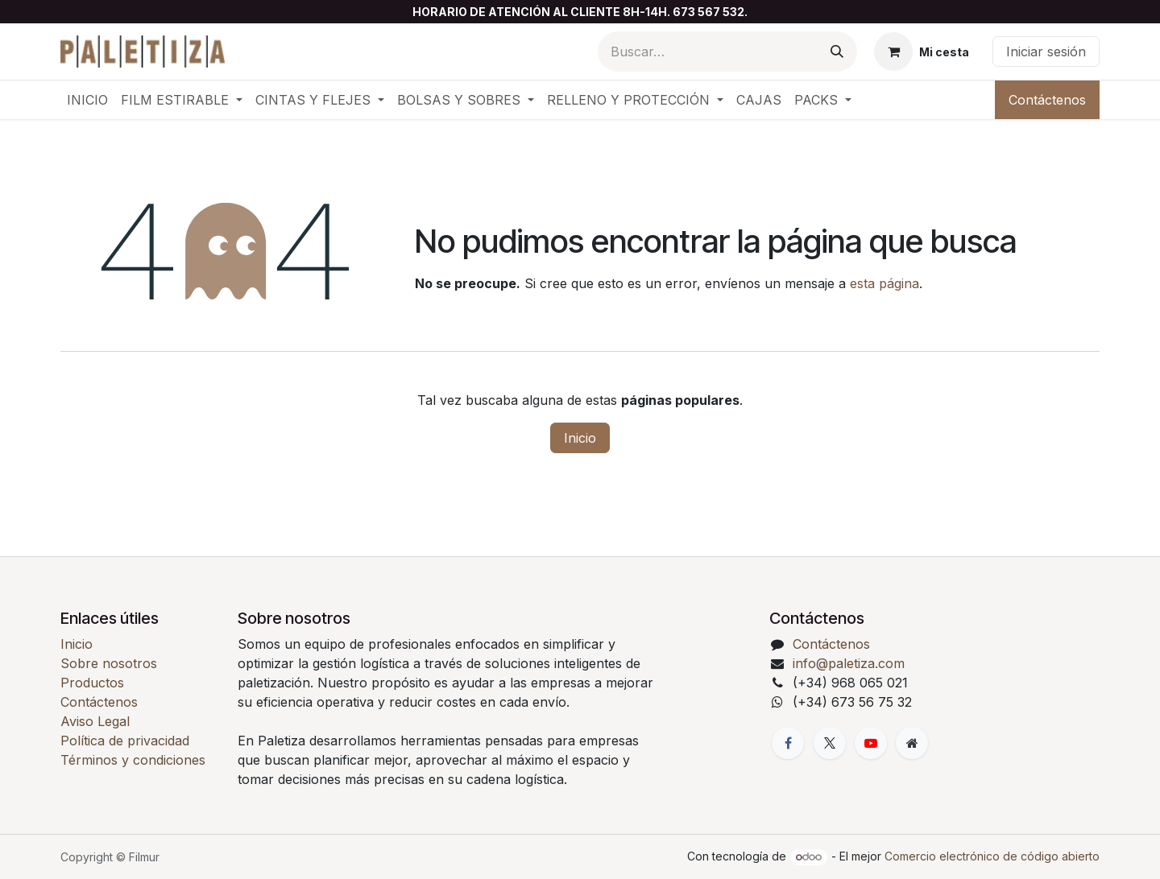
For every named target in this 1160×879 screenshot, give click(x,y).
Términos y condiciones (132, 760)
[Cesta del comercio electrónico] (921, 51)
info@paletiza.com (849, 663)
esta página (884, 283)
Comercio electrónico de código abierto (992, 856)
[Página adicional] (912, 743)
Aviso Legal (95, 721)
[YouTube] (871, 743)
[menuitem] (87, 100)
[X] (830, 743)
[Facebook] (788, 743)
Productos (92, 683)
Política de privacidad (124, 740)
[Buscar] (837, 51)
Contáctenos (1047, 100)
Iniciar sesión (1046, 51)
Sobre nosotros (108, 663)
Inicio (580, 438)
